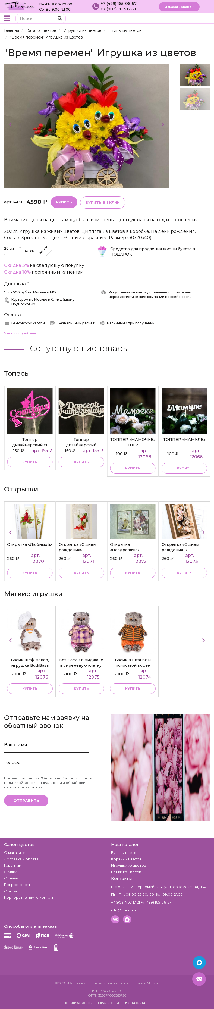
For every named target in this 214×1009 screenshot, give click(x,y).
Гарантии (12, 865)
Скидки (10, 872)
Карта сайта (135, 1003)
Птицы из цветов (125, 30)
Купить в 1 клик (102, 202)
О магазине (15, 852)
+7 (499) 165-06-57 (118, 3)
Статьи (10, 891)
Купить (64, 202)
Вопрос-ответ (17, 884)
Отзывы (11, 878)
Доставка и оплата (21, 859)
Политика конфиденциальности (91, 1003)
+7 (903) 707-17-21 (118, 9)
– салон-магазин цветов (105, 983)
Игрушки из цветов (82, 30)
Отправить (26, 800)
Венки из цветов (126, 872)
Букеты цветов (125, 852)
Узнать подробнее (20, 333)
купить (29, 462)
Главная (11, 30)
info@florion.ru (124, 910)
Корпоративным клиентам (28, 897)
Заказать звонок (179, 7)
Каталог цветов (41, 30)
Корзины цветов (126, 859)
